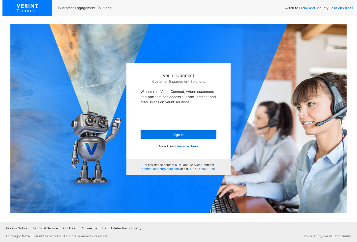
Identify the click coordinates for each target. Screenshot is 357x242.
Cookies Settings (93, 228)
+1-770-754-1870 (202, 169)
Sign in (178, 135)
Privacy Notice (17, 228)
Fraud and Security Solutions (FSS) (326, 8)
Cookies (69, 228)
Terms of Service (45, 228)
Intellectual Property (126, 228)
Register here (187, 146)
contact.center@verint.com (160, 169)
